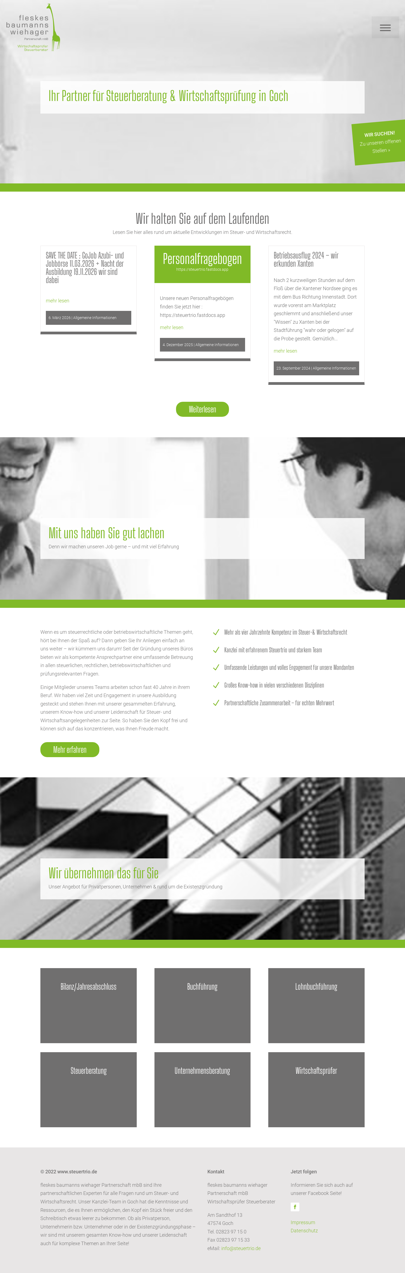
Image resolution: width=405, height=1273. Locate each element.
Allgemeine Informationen (95, 318)
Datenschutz (304, 1230)
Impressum (303, 1222)
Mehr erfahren (70, 749)
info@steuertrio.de (241, 1248)
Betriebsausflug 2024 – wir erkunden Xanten (306, 259)
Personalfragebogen (202, 259)
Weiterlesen (202, 409)
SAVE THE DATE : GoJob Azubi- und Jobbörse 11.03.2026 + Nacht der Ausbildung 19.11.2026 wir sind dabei (85, 267)
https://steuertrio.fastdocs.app (202, 269)
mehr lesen (57, 301)
